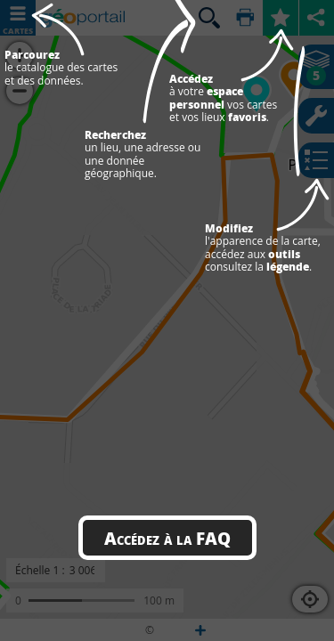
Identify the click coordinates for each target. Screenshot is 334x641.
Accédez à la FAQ (167, 537)
